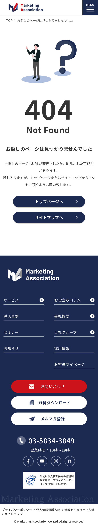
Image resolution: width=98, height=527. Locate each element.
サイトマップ (13, 514)
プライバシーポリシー (17, 510)
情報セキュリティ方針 (79, 510)
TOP (9, 20)
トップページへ (49, 201)
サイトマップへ (49, 217)
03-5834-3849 (51, 440)
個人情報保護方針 (48, 510)
